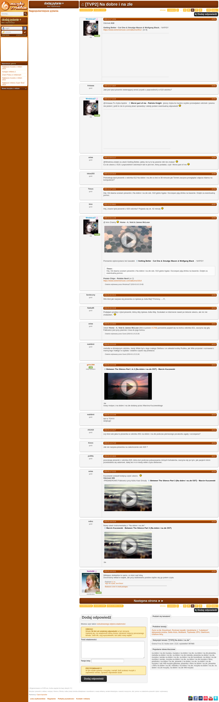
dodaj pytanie (54, 4)
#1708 (214, 218)
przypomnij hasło (21, 35)
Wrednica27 (91, 19)
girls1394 (90, 365)
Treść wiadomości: (89, 640)
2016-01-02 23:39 (110, 308)
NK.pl (200, 698)
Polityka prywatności (66, 699)
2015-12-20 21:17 (110, 157)
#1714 (214, 415)
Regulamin (51, 699)
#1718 (214, 471)
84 (185, 10)
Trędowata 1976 (193, 632)
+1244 (97, 36)
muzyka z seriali (100, 10)
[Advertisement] (127, 55)
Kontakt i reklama (83, 699)
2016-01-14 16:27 (110, 430)
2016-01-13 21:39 (110, 365)
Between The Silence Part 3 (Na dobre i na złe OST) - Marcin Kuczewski (182, 480)
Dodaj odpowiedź (207, 14)
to (112, 582)
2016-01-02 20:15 (110, 295)
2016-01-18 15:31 (110, 571)
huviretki (90, 571)
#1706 (214, 189)
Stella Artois (172, 632)
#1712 (214, 344)
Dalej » (215, 10)
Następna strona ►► (149, 600)
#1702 (214, 86)
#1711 (214, 324)
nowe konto (5, 35)
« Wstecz (171, 10)
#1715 (214, 430)
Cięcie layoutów (42, 694)
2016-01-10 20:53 (110, 324)
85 (189, 10)
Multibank (182, 632)
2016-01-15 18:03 (110, 456)
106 (208, 10)
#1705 (214, 174)
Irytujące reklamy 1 (9, 72)
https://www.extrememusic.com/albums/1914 (122, 281)
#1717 (214, 456)
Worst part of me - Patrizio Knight (146, 103)
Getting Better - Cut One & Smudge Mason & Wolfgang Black (166, 261)
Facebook (195, 698)
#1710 (214, 308)
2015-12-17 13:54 (110, 19)
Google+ (190, 698)
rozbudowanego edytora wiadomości (111, 624)
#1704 (214, 157)
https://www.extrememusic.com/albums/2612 (122, 30)
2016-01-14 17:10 (110, 443)
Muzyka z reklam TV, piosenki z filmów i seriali (14, 5)
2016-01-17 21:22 (110, 471)
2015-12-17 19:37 (110, 86)
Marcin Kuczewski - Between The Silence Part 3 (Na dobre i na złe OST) (139, 528)
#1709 (214, 295)
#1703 (214, 99)
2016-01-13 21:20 (110, 344)
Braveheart (166, 630)
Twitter (216, 698)
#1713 (214, 365)
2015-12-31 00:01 (110, 204)
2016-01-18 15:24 (110, 521)
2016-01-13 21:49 (110, 415)
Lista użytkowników (37, 699)
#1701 (214, 19)
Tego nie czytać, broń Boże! (114, 583)
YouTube (210, 698)
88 (200, 10)
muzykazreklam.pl (86, 10)
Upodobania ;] (192, 630)
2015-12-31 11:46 (110, 218)
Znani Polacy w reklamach (11, 75)
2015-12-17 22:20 (110, 99)
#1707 (214, 204)
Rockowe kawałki (179, 630)
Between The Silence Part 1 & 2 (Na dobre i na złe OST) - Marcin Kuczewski (140, 369)
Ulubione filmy (157, 634)
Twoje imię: (85, 661)
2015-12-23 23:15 (110, 174)
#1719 (214, 521)
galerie (13, 64)
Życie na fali (156, 630)
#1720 (214, 571)
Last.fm (205, 698)
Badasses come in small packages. (116, 587)
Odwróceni (205, 632)
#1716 (214, 443)
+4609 (98, 593)
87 (196, 10)
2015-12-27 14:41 (110, 189)
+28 (90, 367)
